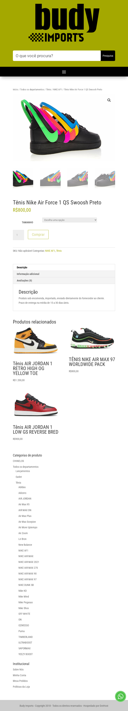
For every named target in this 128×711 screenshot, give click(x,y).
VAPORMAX (24, 648)
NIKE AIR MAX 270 (28, 567)
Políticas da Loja (21, 686)
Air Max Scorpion (27, 521)
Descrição (22, 267)
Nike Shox (23, 608)
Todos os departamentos (32, 89)
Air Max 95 (23, 504)
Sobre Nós (18, 669)
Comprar (38, 234)
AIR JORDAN (24, 498)
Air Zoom (23, 533)
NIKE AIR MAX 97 (27, 579)
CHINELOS (18, 460)
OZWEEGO (23, 625)
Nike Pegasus (25, 602)
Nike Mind (23, 596)
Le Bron (22, 538)
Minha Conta (19, 675)
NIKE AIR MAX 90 (27, 573)
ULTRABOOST (25, 642)
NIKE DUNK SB (26, 584)
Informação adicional (28, 273)
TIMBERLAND (25, 636)
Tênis (48, 89)
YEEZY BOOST (25, 654)
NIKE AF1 (57, 89)
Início (15, 89)
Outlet (19, 476)
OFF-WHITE (24, 613)
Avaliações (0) (24, 280)
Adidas (22, 487)
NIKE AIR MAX (25, 556)
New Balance (25, 544)
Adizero (22, 492)
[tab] (64, 267)
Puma (21, 631)
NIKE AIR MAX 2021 (28, 561)
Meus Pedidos (20, 680)
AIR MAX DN (24, 510)
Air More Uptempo (27, 527)
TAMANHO (27, 222)
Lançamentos (23, 471)
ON (20, 619)
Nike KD (22, 590)
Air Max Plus (24, 515)
